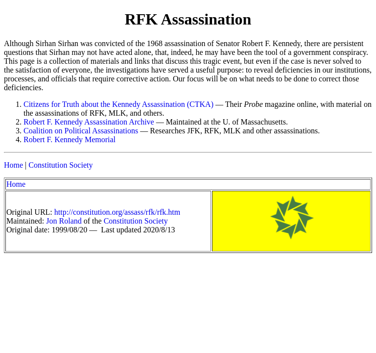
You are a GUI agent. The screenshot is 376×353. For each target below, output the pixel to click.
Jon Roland (63, 221)
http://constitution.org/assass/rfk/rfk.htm (117, 212)
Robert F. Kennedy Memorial (70, 139)
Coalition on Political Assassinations (81, 130)
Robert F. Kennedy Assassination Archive (89, 122)
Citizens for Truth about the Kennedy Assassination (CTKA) (118, 104)
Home (13, 165)
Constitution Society (60, 165)
